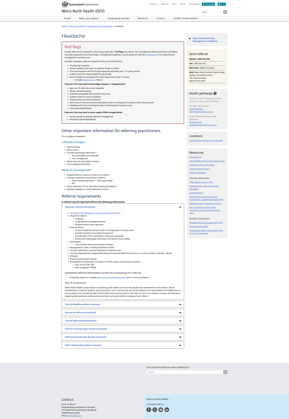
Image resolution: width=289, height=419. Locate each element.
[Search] (225, 12)
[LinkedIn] (166, 409)
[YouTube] (160, 409)
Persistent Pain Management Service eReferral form (92, 213)
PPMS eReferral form (198, 182)
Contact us (67, 398)
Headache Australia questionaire (203, 222)
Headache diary (196, 226)
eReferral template (197, 172)
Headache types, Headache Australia (205, 203)
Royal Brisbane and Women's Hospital (206, 140)
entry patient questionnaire (109, 277)
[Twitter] (154, 409)
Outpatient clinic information (202, 165)
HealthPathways (196, 193)
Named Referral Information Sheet (204, 161)
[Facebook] (148, 409)
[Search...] (211, 12)
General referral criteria (199, 169)
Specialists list (195, 157)
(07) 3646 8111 (75, 415)
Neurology (152, 54)
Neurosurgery (89, 79)
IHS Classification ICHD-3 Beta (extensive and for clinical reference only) (204, 210)
